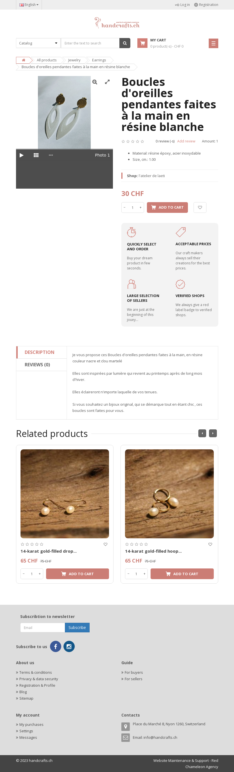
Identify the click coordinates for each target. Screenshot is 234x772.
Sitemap (26, 698)
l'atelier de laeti (152, 175)
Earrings (99, 60)
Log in (182, 4)
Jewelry (74, 60)
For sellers (133, 678)
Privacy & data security (38, 678)
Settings (26, 730)
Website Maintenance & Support (181, 760)
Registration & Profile (37, 685)
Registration (206, 4)
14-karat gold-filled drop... (49, 551)
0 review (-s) (165, 141)
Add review (186, 141)
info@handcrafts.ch (160, 737)
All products (47, 60)
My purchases (31, 724)
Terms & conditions (35, 672)
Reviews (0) (37, 365)
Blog (23, 691)
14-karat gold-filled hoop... (153, 551)
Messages (28, 737)
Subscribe (77, 627)
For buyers (134, 672)
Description (39, 352)
